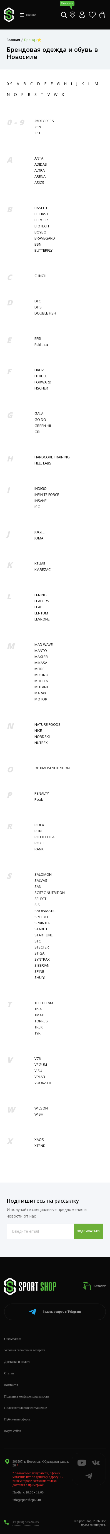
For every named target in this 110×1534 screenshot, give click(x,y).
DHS (38, 307)
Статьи (9, 1373)
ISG (37, 506)
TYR (37, 1033)
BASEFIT (41, 208)
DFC (37, 301)
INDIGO (40, 488)
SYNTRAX (42, 959)
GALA (38, 413)
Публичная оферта (17, 1419)
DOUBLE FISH (45, 313)
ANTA (38, 158)
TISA (38, 1009)
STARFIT (41, 929)
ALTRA (39, 170)
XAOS (39, 1139)
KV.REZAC (42, 569)
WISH (38, 1114)
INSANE (40, 500)
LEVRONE (42, 619)
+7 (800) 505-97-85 (25, 1522)
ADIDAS (40, 164)
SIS (37, 904)
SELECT (40, 898)
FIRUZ (39, 370)
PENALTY (41, 793)
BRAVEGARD (44, 238)
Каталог (94, 1286)
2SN (37, 127)
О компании (12, 1339)
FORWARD (42, 382)
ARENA (40, 176)
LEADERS (41, 601)
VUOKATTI (42, 1083)
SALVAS (40, 880)
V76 (37, 1058)
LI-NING (40, 595)
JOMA (38, 538)
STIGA (39, 953)
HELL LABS (42, 463)
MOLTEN (41, 681)
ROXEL (39, 843)
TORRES (41, 1021)
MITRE (39, 669)
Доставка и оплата (17, 1362)
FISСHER (41, 388)
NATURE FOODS (47, 724)
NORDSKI (42, 736)
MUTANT (41, 687)
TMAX (39, 1015)
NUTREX (41, 742)
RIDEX (39, 825)
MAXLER (41, 656)
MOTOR (40, 699)
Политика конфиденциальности (26, 1396)
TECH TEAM (43, 1003)
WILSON (41, 1108)
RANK (39, 849)
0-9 (9, 83)
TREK (38, 1027)
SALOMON (43, 874)
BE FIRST (41, 214)
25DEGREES (44, 121)
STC (37, 941)
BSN (37, 244)
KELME (39, 563)
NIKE (38, 730)
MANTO (40, 650)
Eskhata (41, 344)
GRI (37, 431)
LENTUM (41, 613)
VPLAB (39, 1076)
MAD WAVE (43, 644)
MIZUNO (41, 675)
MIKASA (40, 662)
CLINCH (40, 275)
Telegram (55, 1311)
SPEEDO (41, 917)
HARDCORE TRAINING (52, 457)
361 (37, 133)
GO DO (40, 419)
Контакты (11, 1385)
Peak (38, 799)
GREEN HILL (43, 425)
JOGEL (39, 532)
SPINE (39, 971)
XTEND (40, 1145)
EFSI (37, 338)
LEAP (38, 607)
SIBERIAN (41, 965)
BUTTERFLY (43, 250)
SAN (37, 886)
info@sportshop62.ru (26, 1500)
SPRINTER (42, 923)
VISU (38, 1070)
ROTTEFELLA (44, 837)
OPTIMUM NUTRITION (52, 768)
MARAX (40, 693)
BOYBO (40, 232)
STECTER (41, 947)
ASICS (39, 182)
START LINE (43, 935)
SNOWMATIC (45, 911)
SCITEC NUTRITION (49, 892)
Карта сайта (12, 1431)
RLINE (39, 831)
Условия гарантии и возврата (24, 1350)
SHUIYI (39, 977)
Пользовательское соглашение (25, 1408)
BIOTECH (41, 226)
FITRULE (40, 376)
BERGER (41, 220)
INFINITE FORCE (46, 494)
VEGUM (40, 1064)
